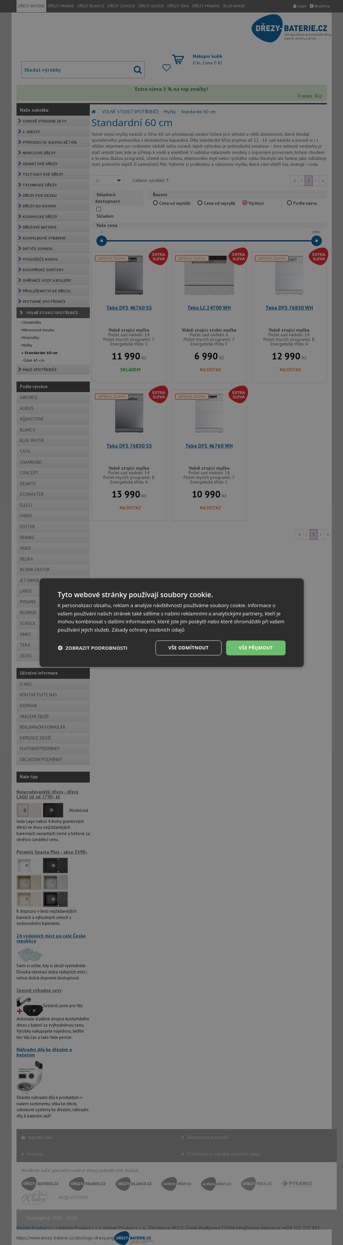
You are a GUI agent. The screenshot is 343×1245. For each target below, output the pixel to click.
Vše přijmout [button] (256, 647)
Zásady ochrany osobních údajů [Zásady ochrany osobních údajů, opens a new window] (148, 629)
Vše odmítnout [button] (188, 647)
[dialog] (172, 622)
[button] (93, 647)
